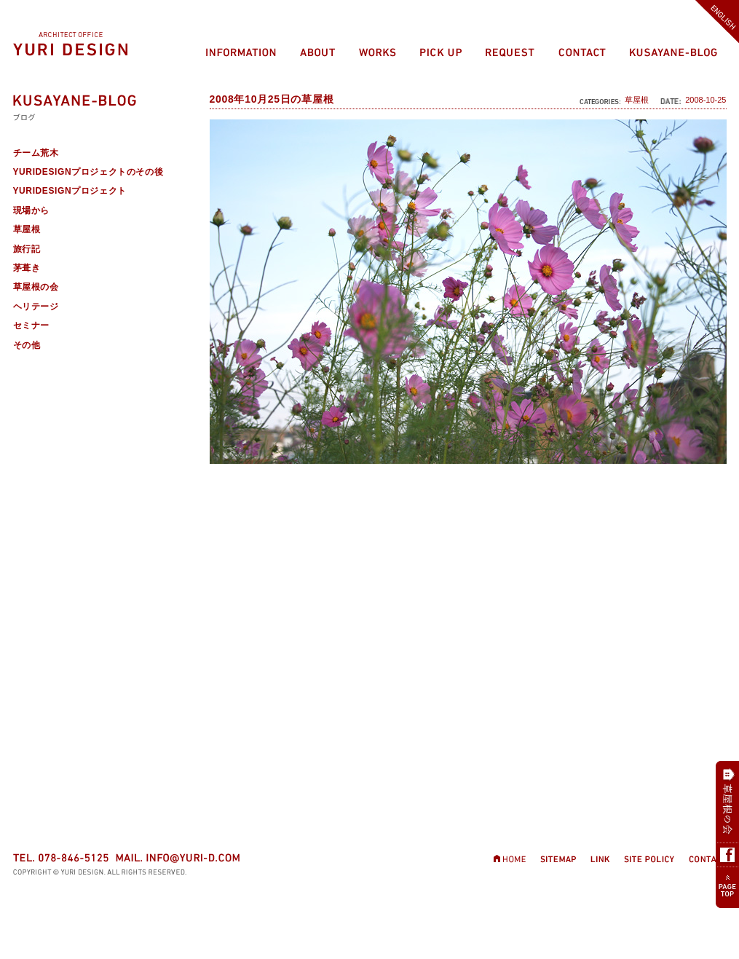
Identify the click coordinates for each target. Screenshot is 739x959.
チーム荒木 (36, 153)
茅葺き (27, 268)
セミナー (31, 325)
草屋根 (637, 99)
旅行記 (27, 249)
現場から (31, 210)
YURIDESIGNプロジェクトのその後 (88, 172)
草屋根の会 (36, 287)
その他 (27, 345)
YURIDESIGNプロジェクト (70, 191)
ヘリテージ (36, 306)
